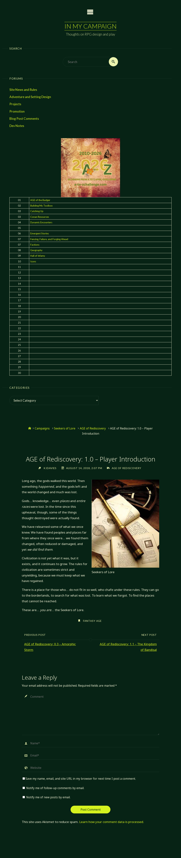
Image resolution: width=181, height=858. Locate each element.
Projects (15, 104)
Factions (34, 244)
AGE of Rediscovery (93, 429)
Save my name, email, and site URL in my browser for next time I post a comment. (79, 779)
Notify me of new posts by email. (48, 797)
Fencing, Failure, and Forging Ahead (49, 239)
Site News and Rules (23, 90)
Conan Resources (39, 216)
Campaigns (42, 429)
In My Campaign (90, 26)
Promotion (17, 111)
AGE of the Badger (40, 200)
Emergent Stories (39, 233)
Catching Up (36, 211)
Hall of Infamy (37, 255)
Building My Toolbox (41, 205)
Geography (36, 250)
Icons (33, 261)
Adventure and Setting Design (30, 97)
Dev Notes (16, 126)
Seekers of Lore (64, 429)
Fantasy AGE (92, 620)
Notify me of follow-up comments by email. (55, 788)
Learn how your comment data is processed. (111, 822)
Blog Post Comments (24, 118)
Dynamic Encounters (41, 222)
